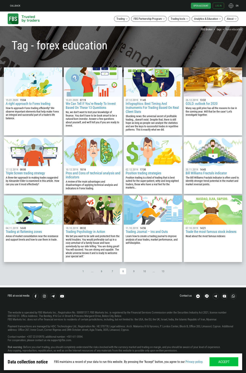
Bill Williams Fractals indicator (206, 173)
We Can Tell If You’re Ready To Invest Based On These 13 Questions (91, 106)
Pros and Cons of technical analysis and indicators (93, 175)
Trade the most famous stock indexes (211, 232)
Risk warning (15, 347)
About (230, 19)
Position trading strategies (143, 173)
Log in (218, 5)
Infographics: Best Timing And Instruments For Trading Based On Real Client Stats (152, 108)
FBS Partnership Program (148, 19)
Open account (200, 5)
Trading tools (178, 19)
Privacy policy (193, 362)
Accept (223, 362)
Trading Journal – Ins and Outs (147, 232)
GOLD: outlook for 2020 (202, 104)
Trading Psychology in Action (85, 232)
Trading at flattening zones (24, 232)
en (237, 5)
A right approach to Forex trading (28, 104)
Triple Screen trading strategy (25, 173)
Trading (120, 19)
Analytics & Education (206, 19)
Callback (15, 5)
